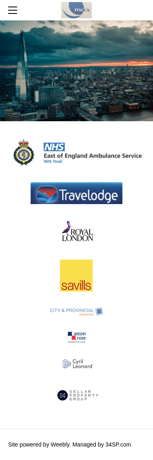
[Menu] (14, 10)
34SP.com (118, 444)
